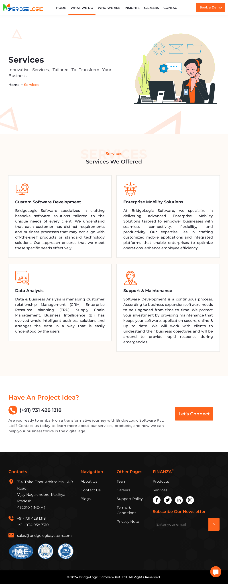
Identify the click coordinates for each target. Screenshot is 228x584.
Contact (171, 8)
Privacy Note (128, 521)
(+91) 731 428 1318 (34, 410)
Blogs (86, 499)
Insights (132, 8)
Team (121, 481)
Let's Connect (194, 414)
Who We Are (109, 8)
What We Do (82, 8)
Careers (151, 8)
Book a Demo (211, 7)
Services (160, 490)
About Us (89, 481)
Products (161, 481)
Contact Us (91, 490)
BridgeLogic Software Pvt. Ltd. (103, 577)
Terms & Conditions (126, 510)
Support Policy (130, 499)
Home (61, 8)
